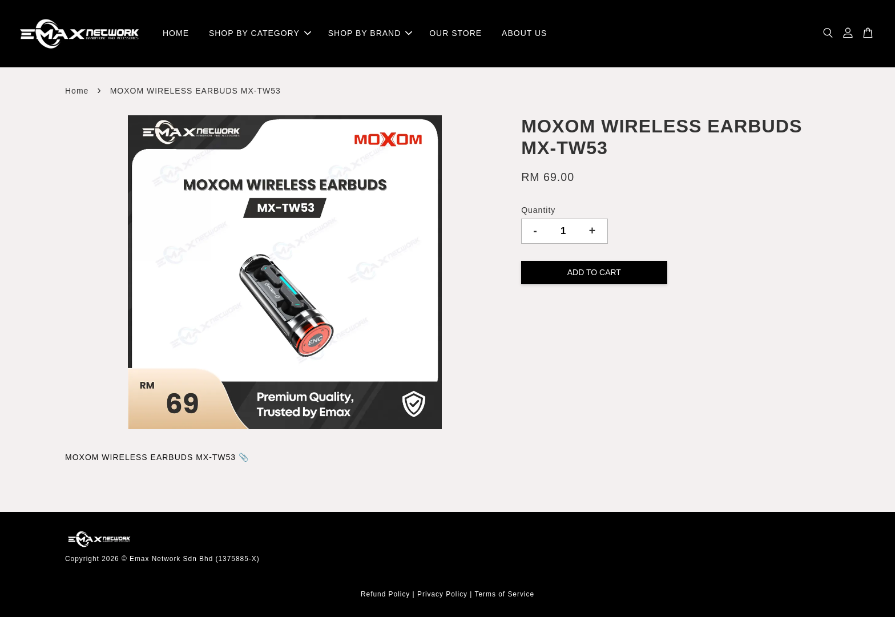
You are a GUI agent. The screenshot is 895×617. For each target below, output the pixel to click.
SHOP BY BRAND (370, 33)
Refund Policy (385, 594)
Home (76, 90)
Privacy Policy (442, 594)
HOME (176, 33)
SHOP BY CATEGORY (260, 33)
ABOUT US (524, 33)
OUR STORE (455, 33)
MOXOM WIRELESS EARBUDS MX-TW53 (152, 457)
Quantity (538, 210)
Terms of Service (505, 594)
